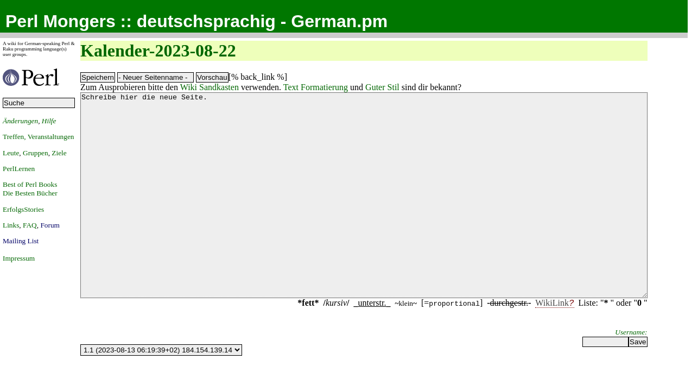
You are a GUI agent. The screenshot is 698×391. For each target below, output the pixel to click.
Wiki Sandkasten (209, 87)
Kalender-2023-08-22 (158, 50)
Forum (50, 225)
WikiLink (552, 343)
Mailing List (21, 241)
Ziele (59, 153)
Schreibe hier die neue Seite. (364, 215)
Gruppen (35, 153)
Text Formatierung (315, 87)
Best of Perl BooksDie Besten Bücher (30, 188)
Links (11, 225)
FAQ (30, 225)
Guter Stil (382, 87)
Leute (11, 153)
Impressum (19, 258)
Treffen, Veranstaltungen (38, 137)
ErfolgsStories (23, 209)
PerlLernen (19, 169)
